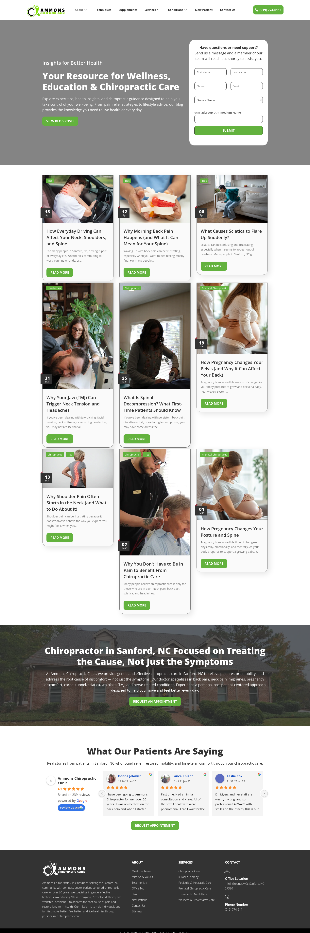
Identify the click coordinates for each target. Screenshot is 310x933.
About (80, 10)
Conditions (177, 10)
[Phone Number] (227, 893)
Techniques (102, 10)
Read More (59, 272)
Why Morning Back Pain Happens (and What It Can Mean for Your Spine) (151, 237)
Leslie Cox (234, 772)
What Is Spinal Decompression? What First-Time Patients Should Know (153, 402)
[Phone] (210, 86)
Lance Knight (182, 772)
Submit (228, 130)
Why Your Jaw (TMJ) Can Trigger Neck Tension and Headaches (73, 402)
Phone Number (236, 900)
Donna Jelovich (130, 772)
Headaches (54, 287)
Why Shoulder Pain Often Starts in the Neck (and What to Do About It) (76, 500)
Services (152, 10)
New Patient (204, 10)
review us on (71, 803)
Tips (50, 180)
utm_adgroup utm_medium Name (217, 112)
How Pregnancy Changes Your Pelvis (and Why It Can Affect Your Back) (232, 367)
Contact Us (228, 10)
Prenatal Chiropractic (214, 287)
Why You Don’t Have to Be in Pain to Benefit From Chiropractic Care (153, 567)
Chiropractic (132, 287)
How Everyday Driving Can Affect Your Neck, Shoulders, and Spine (76, 237)
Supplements (127, 10)
